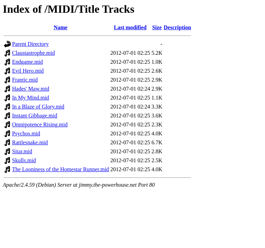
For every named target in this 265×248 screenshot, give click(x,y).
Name (60, 27)
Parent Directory (30, 44)
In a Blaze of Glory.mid (38, 107)
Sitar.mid (22, 151)
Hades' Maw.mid (30, 89)
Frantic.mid (25, 80)
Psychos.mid (26, 133)
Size (157, 27)
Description (177, 27)
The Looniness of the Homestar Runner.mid (60, 169)
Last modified (130, 27)
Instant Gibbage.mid (34, 115)
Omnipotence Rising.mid (40, 124)
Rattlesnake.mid (30, 142)
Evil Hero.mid (28, 71)
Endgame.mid (27, 62)
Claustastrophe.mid (33, 53)
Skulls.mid (24, 160)
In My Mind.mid (30, 98)
